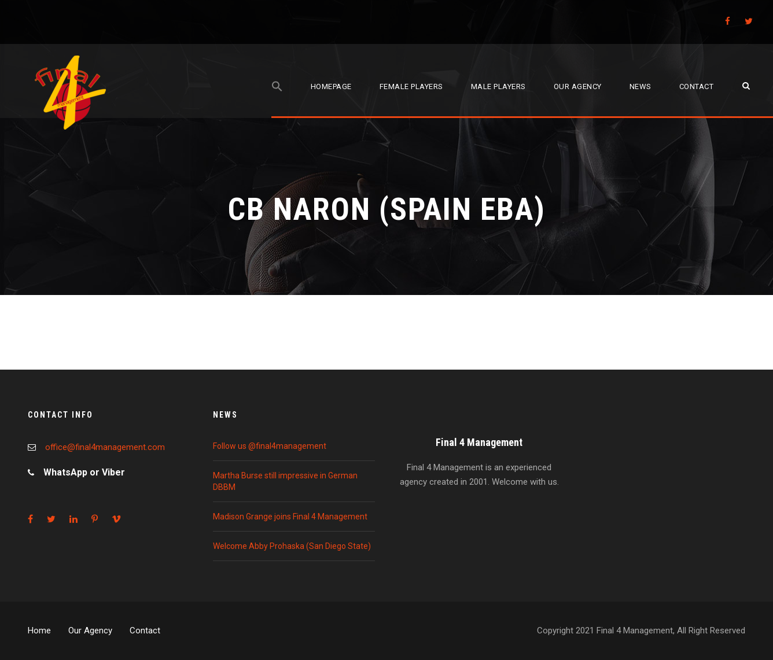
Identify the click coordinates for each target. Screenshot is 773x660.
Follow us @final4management (269, 446)
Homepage (331, 86)
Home (39, 630)
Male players (498, 86)
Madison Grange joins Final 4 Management (290, 516)
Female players (411, 86)
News (640, 86)
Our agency (578, 86)
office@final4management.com (105, 447)
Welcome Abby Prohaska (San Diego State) (292, 546)
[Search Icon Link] (277, 99)
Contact (696, 86)
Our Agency (90, 630)
